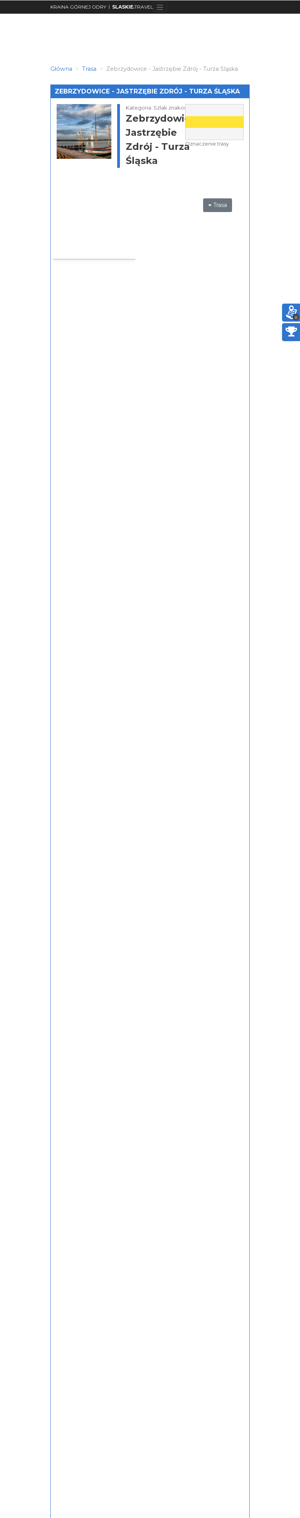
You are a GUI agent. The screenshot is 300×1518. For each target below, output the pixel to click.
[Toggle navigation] (160, 7)
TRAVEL (132, 7)
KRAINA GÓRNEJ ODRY (78, 7)
